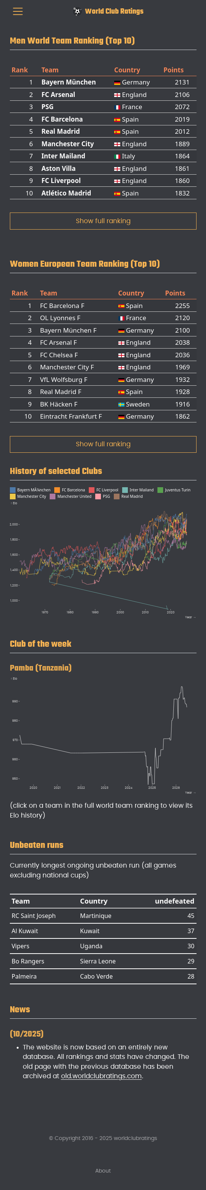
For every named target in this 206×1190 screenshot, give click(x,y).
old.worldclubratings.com (101, 1076)
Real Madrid (60, 131)
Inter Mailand (63, 156)
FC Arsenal (58, 94)
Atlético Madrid (66, 193)
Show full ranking (103, 221)
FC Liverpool (61, 180)
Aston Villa (58, 168)
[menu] (17, 11)
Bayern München (68, 82)
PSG (47, 106)
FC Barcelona (62, 119)
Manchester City (67, 143)
